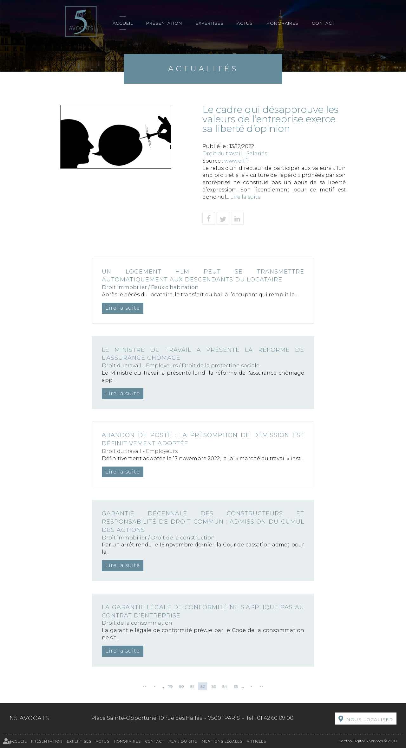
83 (214, 686)
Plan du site (183, 741)
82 (202, 686)
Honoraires (282, 23)
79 (170, 686)
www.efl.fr (236, 161)
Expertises (210, 23)
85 (236, 686)
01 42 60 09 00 (275, 718)
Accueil (123, 23)
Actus (245, 23)
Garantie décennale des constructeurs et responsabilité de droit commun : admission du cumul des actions (203, 521)
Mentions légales (222, 741)
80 (181, 686)
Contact (323, 23)
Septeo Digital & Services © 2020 (367, 740)
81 (192, 686)
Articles (256, 741)
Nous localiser (369, 719)
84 (224, 686)
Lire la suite (245, 197)
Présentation (164, 23)
